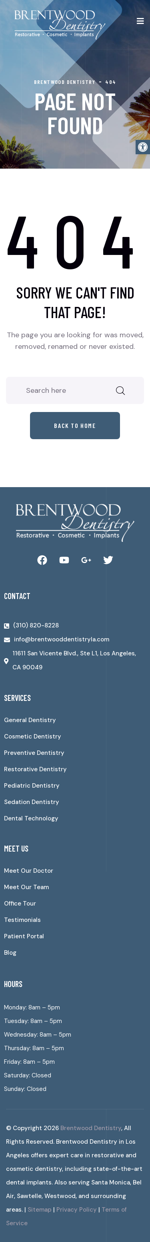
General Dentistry (30, 720)
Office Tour (20, 904)
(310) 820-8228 (36, 625)
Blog (10, 953)
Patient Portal (24, 936)
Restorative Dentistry (35, 769)
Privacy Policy (76, 1210)
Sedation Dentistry (31, 802)
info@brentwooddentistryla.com (61, 639)
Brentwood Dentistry (90, 1128)
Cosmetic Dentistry (32, 736)
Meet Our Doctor (28, 871)
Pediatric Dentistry (32, 786)
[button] (143, 147)
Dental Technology (31, 818)
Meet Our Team (26, 887)
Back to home (75, 425)
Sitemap (40, 1210)
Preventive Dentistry (34, 753)
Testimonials (22, 920)
